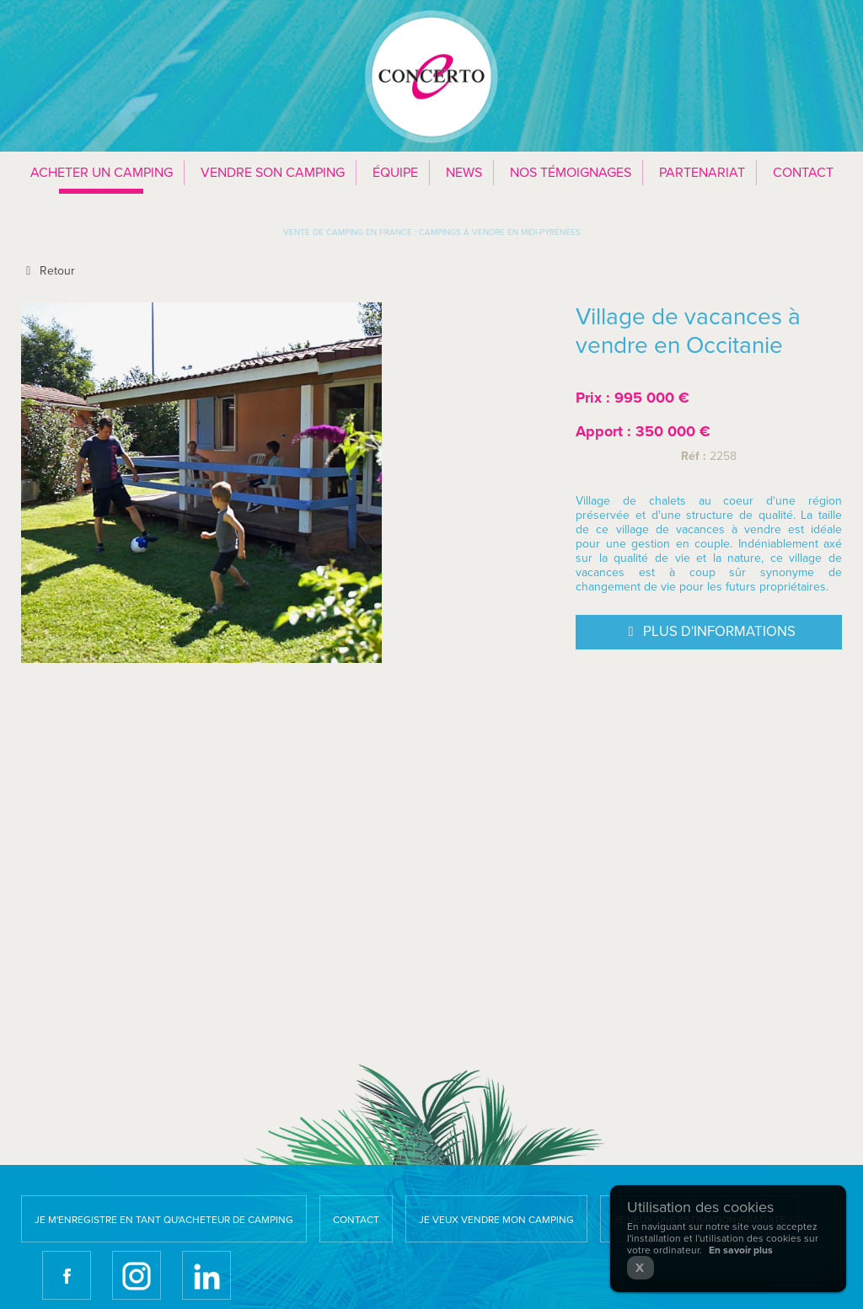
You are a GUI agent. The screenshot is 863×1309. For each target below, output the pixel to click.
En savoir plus (741, 1250)
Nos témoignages (570, 172)
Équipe (395, 172)
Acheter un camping (101, 172)
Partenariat (702, 172)
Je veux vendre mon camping (496, 1220)
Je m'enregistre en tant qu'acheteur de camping (164, 1220)
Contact (803, 172)
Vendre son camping (273, 172)
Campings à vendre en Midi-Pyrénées (500, 232)
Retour (48, 271)
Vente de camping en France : (349, 232)
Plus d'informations (709, 632)
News (464, 172)
